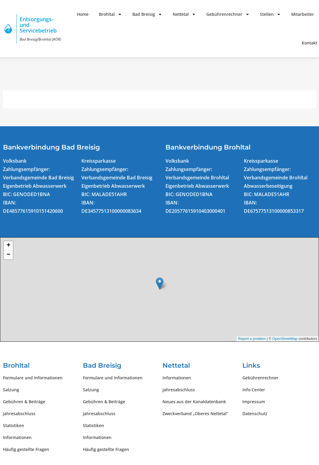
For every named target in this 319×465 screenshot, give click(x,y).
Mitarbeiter (302, 14)
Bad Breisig (147, 14)
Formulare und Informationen (33, 378)
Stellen (270, 14)
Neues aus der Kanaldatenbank (194, 401)
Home (83, 14)
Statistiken (13, 425)
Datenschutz (254, 413)
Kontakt (309, 43)
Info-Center (253, 389)
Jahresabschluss (19, 413)
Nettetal (184, 14)
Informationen (17, 437)
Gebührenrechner (228, 14)
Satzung (11, 389)
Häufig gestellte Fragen (26, 449)
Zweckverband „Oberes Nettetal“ (195, 413)
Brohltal (110, 14)
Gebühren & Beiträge (24, 401)
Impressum (253, 401)
